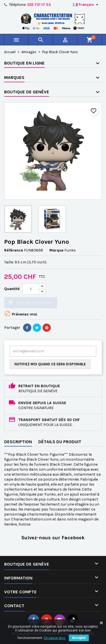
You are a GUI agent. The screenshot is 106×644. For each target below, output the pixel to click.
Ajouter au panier (29, 303)
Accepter (79, 638)
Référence (13, 250)
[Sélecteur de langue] (86, 4)
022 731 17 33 (39, 4)
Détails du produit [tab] (59, 441)
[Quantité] (30, 288)
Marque (56, 250)
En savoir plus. (55, 638)
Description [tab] (18, 441)
